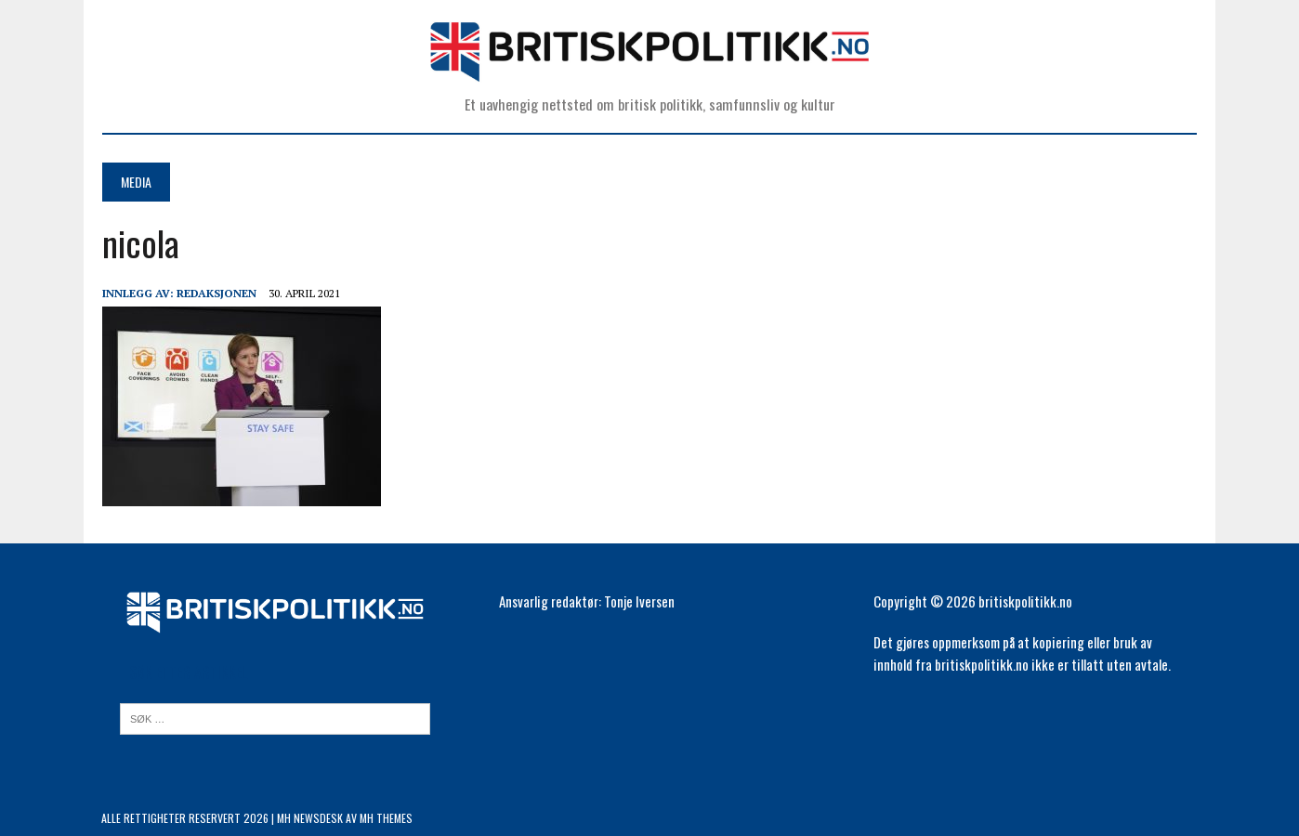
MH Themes (386, 818)
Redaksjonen (216, 293)
